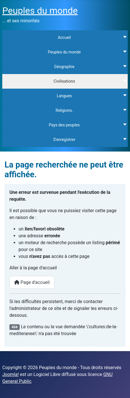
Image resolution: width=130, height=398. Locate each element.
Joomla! (10, 374)
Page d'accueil (32, 282)
